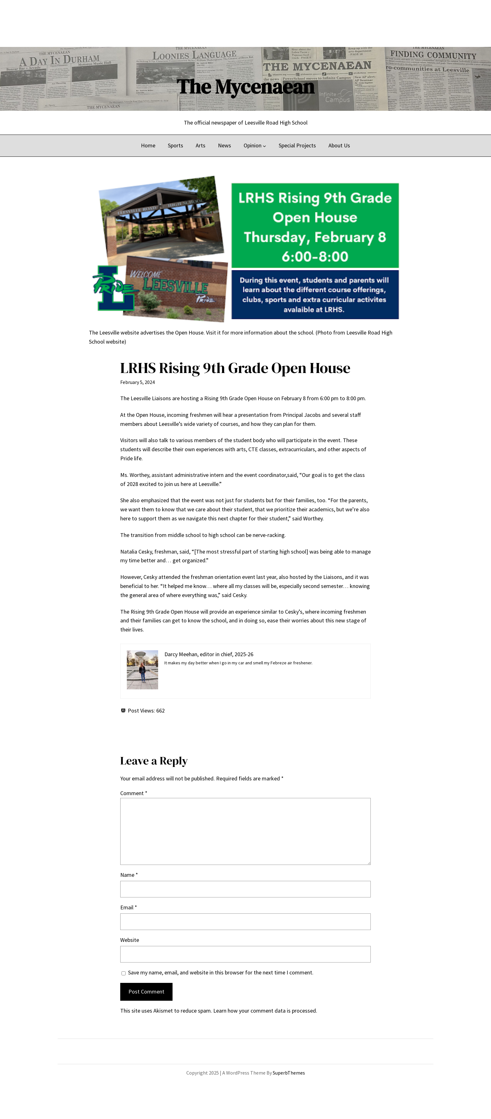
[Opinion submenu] (264, 145)
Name (129, 874)
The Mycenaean (245, 86)
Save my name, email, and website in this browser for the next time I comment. (220, 972)
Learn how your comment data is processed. (265, 1010)
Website (129, 939)
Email (128, 907)
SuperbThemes (289, 1073)
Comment (133, 793)
